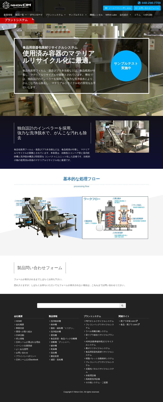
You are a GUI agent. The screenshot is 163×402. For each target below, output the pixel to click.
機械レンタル (96, 15)
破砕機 (54, 345)
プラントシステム (56, 15)
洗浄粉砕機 (56, 321)
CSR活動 (148, 15)
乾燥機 (54, 349)
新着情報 (8, 15)
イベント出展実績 (24, 345)
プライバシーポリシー (26, 356)
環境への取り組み (24, 331)
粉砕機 (54, 324)
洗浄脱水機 (56, 331)
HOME (19, 321)
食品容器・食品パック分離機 (64, 338)
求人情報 (20, 338)
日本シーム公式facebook (27, 359)
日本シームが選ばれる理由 (28, 342)
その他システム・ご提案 (97, 382)
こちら (95, 285)
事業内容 (20, 328)
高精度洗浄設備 (93, 379)
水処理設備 (91, 375)
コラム (137, 15)
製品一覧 (21, 15)
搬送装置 (55, 356)
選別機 (54, 335)
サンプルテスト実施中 (126, 66)
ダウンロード (36, 15)
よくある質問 (22, 349)
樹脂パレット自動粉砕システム (100, 358)
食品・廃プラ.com (130, 324)
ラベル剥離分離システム (97, 331)
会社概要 (20, 324)
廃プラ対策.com (129, 321)
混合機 (54, 353)
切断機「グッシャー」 (61, 342)
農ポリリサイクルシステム (98, 348)
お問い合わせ (22, 353)
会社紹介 (125, 15)
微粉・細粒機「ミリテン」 (63, 328)
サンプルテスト (78, 15)
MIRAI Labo (111, 15)
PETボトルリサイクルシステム (100, 321)
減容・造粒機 (57, 359)
